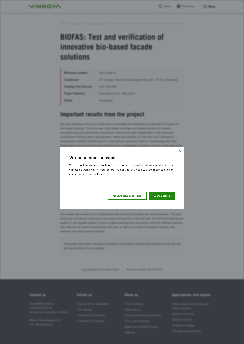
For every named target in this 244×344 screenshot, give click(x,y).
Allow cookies (162, 195)
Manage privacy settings (127, 195)
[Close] (179, 150)
